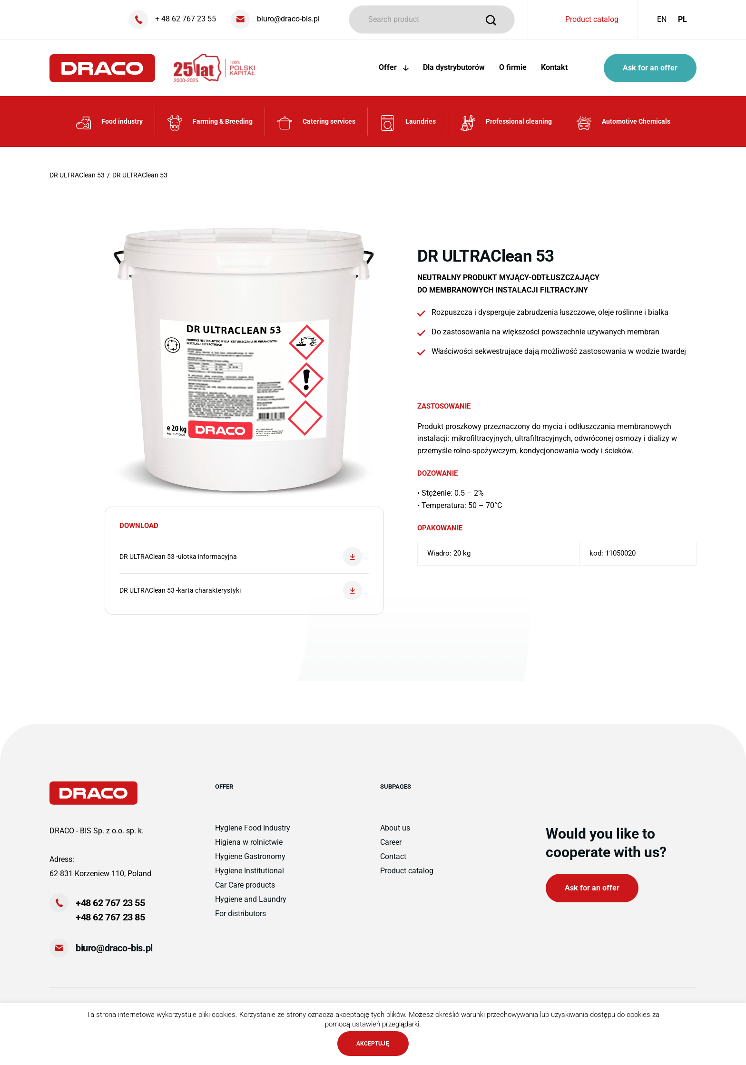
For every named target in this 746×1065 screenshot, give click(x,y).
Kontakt (554, 67)
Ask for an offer (650, 67)
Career (391, 842)
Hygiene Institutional (249, 870)
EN (662, 19)
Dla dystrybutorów (454, 67)
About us (395, 827)
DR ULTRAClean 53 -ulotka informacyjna (240, 556)
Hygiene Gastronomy (250, 856)
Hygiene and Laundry (250, 899)
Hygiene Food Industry (252, 827)
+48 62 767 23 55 (110, 903)
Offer (394, 67)
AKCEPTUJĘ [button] (372, 1043)
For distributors (240, 913)
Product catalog (591, 19)
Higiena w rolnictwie (249, 842)
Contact (393, 856)
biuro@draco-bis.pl (114, 948)
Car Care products (245, 884)
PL (682, 19)
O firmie (513, 67)
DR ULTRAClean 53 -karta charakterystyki (240, 590)
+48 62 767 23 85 (110, 917)
